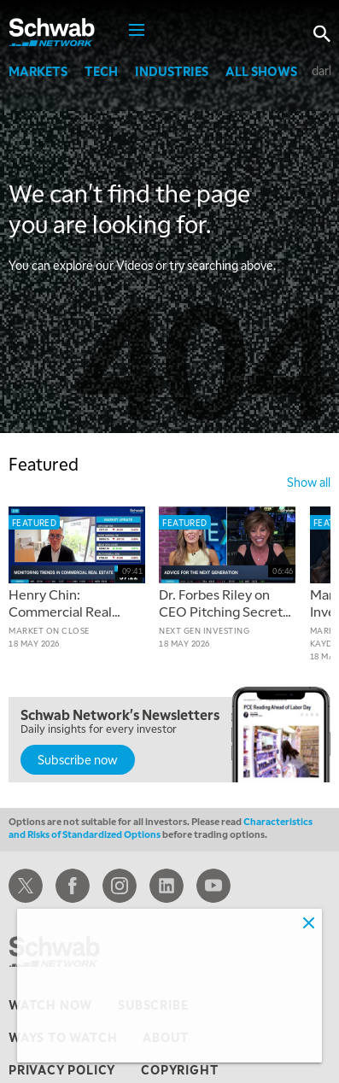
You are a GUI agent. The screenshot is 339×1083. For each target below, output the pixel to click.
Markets (38, 71)
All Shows (261, 71)
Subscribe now (78, 759)
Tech (101, 71)
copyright (179, 1069)
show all (308, 481)
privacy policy (62, 1069)
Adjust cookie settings (88, 1039)
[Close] (308, 922)
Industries (171, 71)
